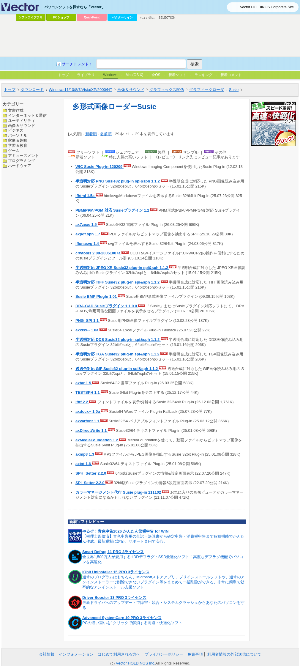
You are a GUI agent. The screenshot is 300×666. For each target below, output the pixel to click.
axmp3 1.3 (85, 454)
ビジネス (15, 130)
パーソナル (17, 135)
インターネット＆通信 (27, 115)
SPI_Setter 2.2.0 (90, 483)
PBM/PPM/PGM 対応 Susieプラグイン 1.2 (112, 210)
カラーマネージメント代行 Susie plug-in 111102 (118, 492)
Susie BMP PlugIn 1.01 (96, 296)
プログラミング (21, 160)
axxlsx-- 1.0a (87, 330)
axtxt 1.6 (83, 464)
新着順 (91, 134)
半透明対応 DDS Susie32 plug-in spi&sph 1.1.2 (118, 339)
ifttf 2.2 (82, 402)
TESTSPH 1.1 (88, 392)
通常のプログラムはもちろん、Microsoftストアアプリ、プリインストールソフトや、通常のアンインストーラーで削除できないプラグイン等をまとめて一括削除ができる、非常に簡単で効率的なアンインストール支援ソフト (163, 582)
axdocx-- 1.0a (88, 411)
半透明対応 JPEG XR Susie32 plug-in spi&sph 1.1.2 (122, 267)
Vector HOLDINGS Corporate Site (267, 7)
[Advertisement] (124, 67)
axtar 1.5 (83, 383)
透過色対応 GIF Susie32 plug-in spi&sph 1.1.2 (117, 368)
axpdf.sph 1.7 (88, 234)
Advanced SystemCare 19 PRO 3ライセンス (122, 617)
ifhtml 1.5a (85, 195)
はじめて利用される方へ (119, 654)
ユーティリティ (21, 120)
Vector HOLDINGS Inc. (135, 663)
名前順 (106, 134)
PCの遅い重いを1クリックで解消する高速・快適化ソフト (132, 623)
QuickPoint (92, 17)
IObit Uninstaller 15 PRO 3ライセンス (115, 572)
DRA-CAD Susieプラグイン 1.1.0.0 (106, 306)
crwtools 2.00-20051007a (98, 253)
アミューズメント (23, 155)
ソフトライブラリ (30, 17)
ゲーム (14, 150)
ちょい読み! (148, 17)
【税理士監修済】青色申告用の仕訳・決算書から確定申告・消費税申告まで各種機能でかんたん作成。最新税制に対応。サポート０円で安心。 (163, 539)
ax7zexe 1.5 (86, 224)
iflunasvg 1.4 (87, 243)
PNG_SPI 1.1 (87, 320)
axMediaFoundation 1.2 (97, 440)
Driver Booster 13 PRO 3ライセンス (114, 597)
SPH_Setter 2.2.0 (91, 473)
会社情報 (46, 654)
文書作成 (15, 110)
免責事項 (195, 654)
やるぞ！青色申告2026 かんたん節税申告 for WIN (125, 531)
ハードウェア (19, 165)
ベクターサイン (122, 17)
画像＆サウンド (21, 125)
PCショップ (61, 17)
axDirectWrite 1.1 (91, 430)
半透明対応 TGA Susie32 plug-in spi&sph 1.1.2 (117, 354)
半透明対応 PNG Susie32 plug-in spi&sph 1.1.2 (118, 181)
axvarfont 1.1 (87, 421)
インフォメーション (76, 654)
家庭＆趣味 (17, 140)
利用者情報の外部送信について (234, 654)
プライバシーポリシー (164, 654)
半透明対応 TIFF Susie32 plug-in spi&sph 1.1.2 (118, 282)
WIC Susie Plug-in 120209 (99, 166)
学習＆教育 (17, 145)
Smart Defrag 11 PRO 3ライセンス (113, 552)
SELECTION (167, 17)
